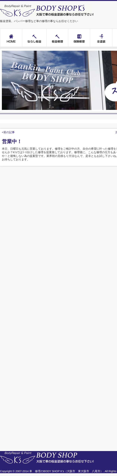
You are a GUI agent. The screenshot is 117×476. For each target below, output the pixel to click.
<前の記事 (8, 132)
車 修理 (34, 471)
